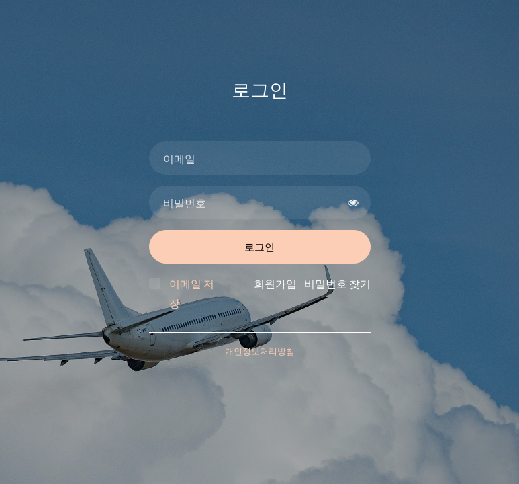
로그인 (259, 247)
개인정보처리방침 (260, 351)
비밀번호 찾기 (337, 283)
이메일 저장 (191, 293)
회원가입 (275, 283)
